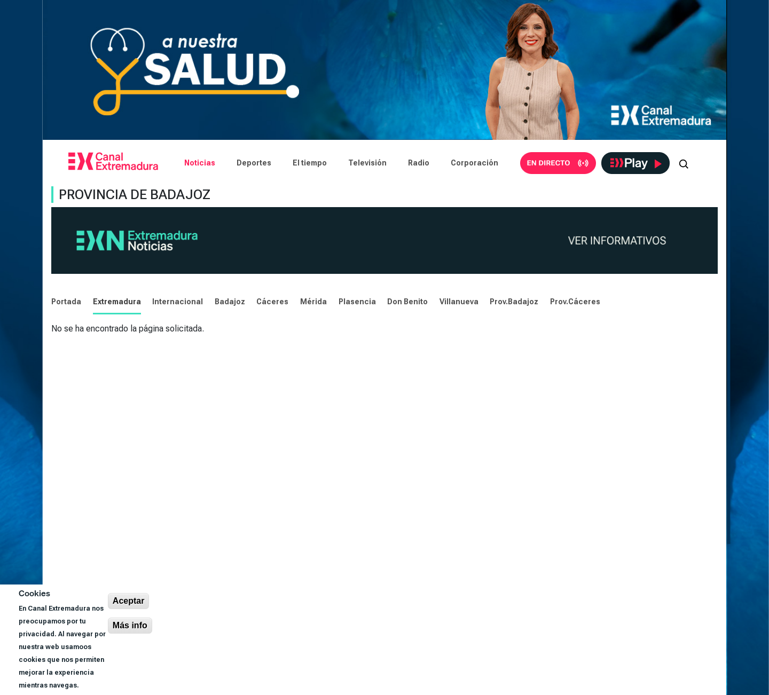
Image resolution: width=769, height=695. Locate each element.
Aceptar (129, 600)
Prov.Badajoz (514, 301)
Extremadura (117, 301)
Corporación (474, 163)
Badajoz (230, 301)
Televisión (367, 163)
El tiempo (310, 163)
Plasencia (357, 301)
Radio (418, 163)
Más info (130, 625)
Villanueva (459, 301)
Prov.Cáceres (575, 301)
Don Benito (407, 301)
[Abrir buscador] (683, 163)
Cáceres (272, 301)
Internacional (177, 301)
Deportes (254, 163)
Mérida (313, 301)
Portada (66, 301)
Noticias (199, 163)
